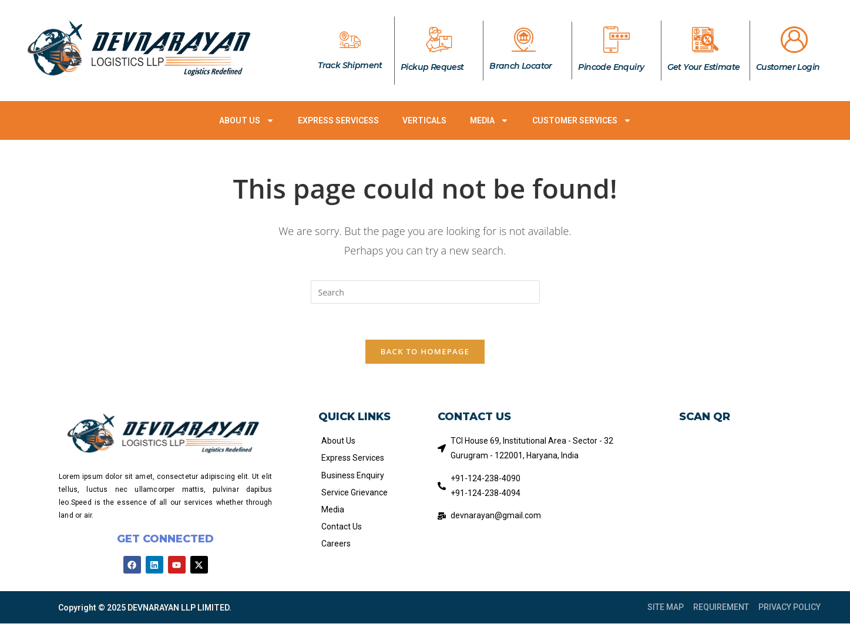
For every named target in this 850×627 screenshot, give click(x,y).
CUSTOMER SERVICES (581, 120)
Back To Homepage (425, 351)
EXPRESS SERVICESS (338, 120)
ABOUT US (246, 120)
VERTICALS (424, 120)
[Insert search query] (425, 292)
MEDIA (489, 120)
